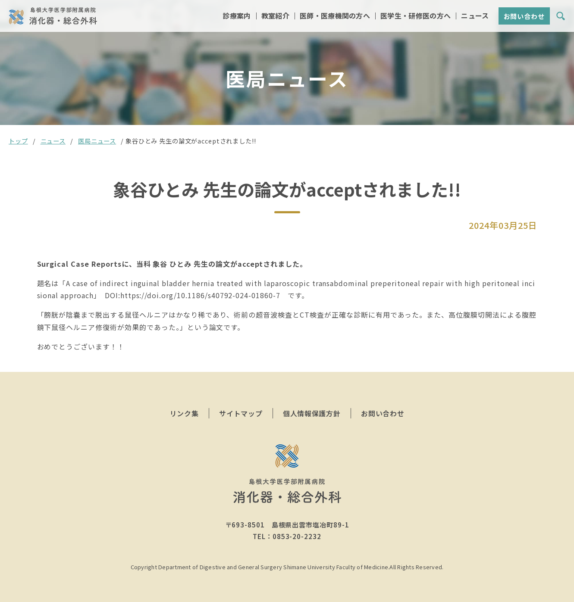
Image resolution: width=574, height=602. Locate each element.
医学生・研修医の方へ (415, 16)
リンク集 (184, 413)
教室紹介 (275, 16)
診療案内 (237, 16)
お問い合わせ (524, 17)
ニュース (475, 16)
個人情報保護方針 (311, 413)
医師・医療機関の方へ (335, 16)
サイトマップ (240, 413)
